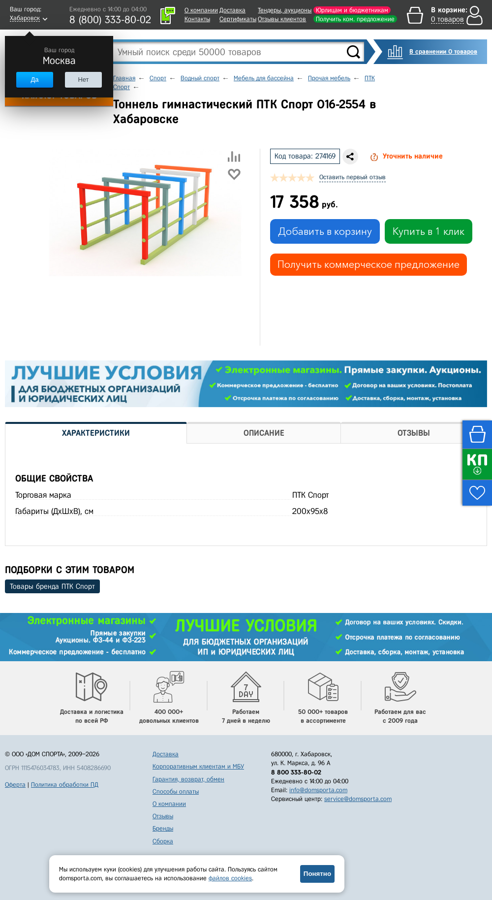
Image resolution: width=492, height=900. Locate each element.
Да (34, 79)
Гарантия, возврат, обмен (188, 779)
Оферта (15, 784)
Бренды (163, 828)
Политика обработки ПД (64, 784)
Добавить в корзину (325, 231)
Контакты (197, 19)
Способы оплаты (176, 791)
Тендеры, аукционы (284, 10)
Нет (83, 79)
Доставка (232, 10)
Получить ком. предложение (355, 19)
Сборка (163, 841)
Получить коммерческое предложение (368, 264)
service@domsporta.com (358, 799)
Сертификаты (237, 19)
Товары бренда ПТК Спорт (52, 586)
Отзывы (163, 816)
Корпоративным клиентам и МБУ (198, 766)
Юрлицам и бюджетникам (352, 10)
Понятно (317, 873)
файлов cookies (230, 878)
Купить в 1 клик (428, 231)
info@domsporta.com (318, 790)
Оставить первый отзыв (352, 177)
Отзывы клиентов (282, 19)
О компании (201, 10)
